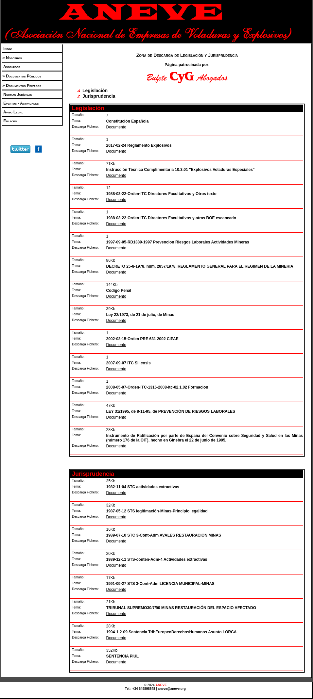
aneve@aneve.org (172, 689)
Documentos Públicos (23, 76)
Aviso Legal (12, 112)
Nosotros (13, 58)
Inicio (7, 48)
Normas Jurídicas (17, 94)
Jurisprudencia (98, 96)
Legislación (95, 90)
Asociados (11, 66)
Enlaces (9, 121)
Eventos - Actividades (20, 103)
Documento (116, 127)
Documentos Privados (23, 85)
